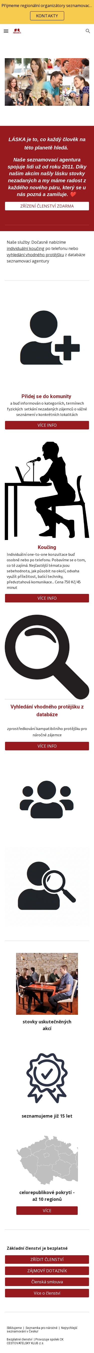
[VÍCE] (46, 1210)
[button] (6, 31)
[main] (47, 167)
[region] (47, 12)
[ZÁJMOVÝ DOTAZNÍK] (47, 1271)
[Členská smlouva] (47, 1282)
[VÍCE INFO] (47, 425)
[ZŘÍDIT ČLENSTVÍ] (47, 1259)
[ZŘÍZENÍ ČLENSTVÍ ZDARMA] (47, 206)
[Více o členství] (47, 1293)
